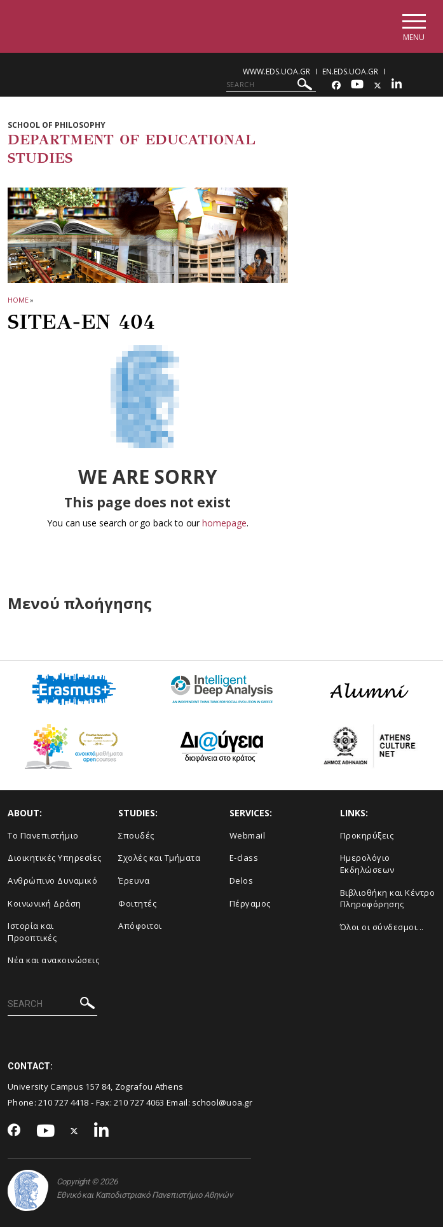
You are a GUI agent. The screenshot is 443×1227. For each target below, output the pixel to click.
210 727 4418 (63, 1102)
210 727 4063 (139, 1102)
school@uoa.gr (222, 1102)
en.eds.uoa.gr (350, 71)
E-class (244, 857)
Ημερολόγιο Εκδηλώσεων (367, 863)
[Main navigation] (413, 26)
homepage (224, 523)
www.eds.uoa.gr (276, 71)
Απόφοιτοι (140, 925)
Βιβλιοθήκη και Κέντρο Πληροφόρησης (387, 898)
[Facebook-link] (336, 85)
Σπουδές (136, 835)
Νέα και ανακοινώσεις (53, 960)
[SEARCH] (271, 85)
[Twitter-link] (377, 85)
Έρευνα (133, 880)
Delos (241, 880)
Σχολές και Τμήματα (159, 857)
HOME (18, 300)
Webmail (247, 835)
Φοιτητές (137, 903)
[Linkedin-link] (397, 85)
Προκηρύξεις (367, 835)
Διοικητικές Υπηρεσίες (55, 857)
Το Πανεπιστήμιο (43, 835)
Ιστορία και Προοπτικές (32, 931)
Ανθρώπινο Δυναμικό (52, 880)
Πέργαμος (250, 903)
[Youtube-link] (357, 85)
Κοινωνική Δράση (44, 903)
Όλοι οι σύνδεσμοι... (382, 927)
